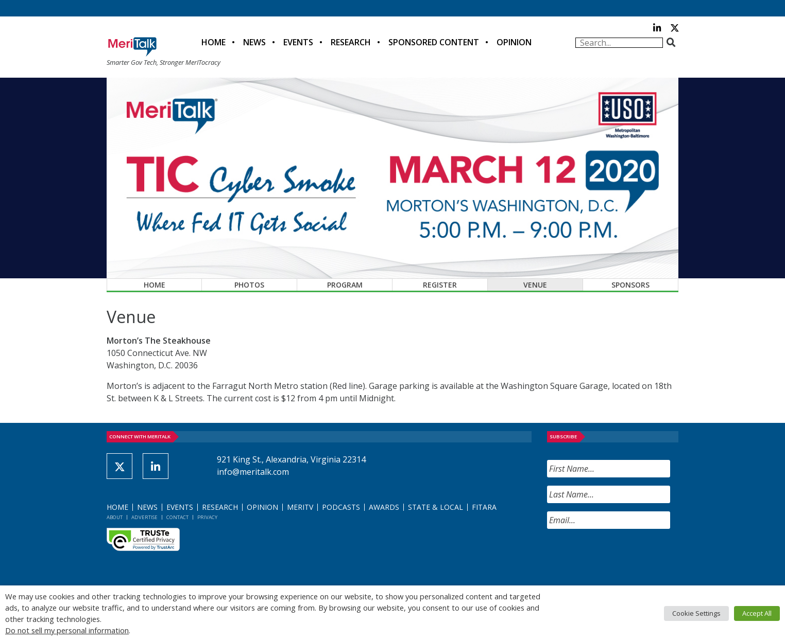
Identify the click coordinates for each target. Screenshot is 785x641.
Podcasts (341, 507)
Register (440, 285)
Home (213, 42)
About (115, 517)
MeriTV (300, 507)
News (254, 42)
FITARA (484, 507)
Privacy (207, 517)
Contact (177, 517)
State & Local (435, 507)
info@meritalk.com (253, 471)
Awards (384, 507)
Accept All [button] (757, 613)
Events (298, 42)
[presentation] (625, 557)
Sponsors (630, 285)
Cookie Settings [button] (696, 613)
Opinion (514, 42)
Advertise (144, 517)
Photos (249, 285)
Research (351, 42)
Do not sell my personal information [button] (67, 630)
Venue (535, 285)
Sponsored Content (433, 42)
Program (345, 285)
